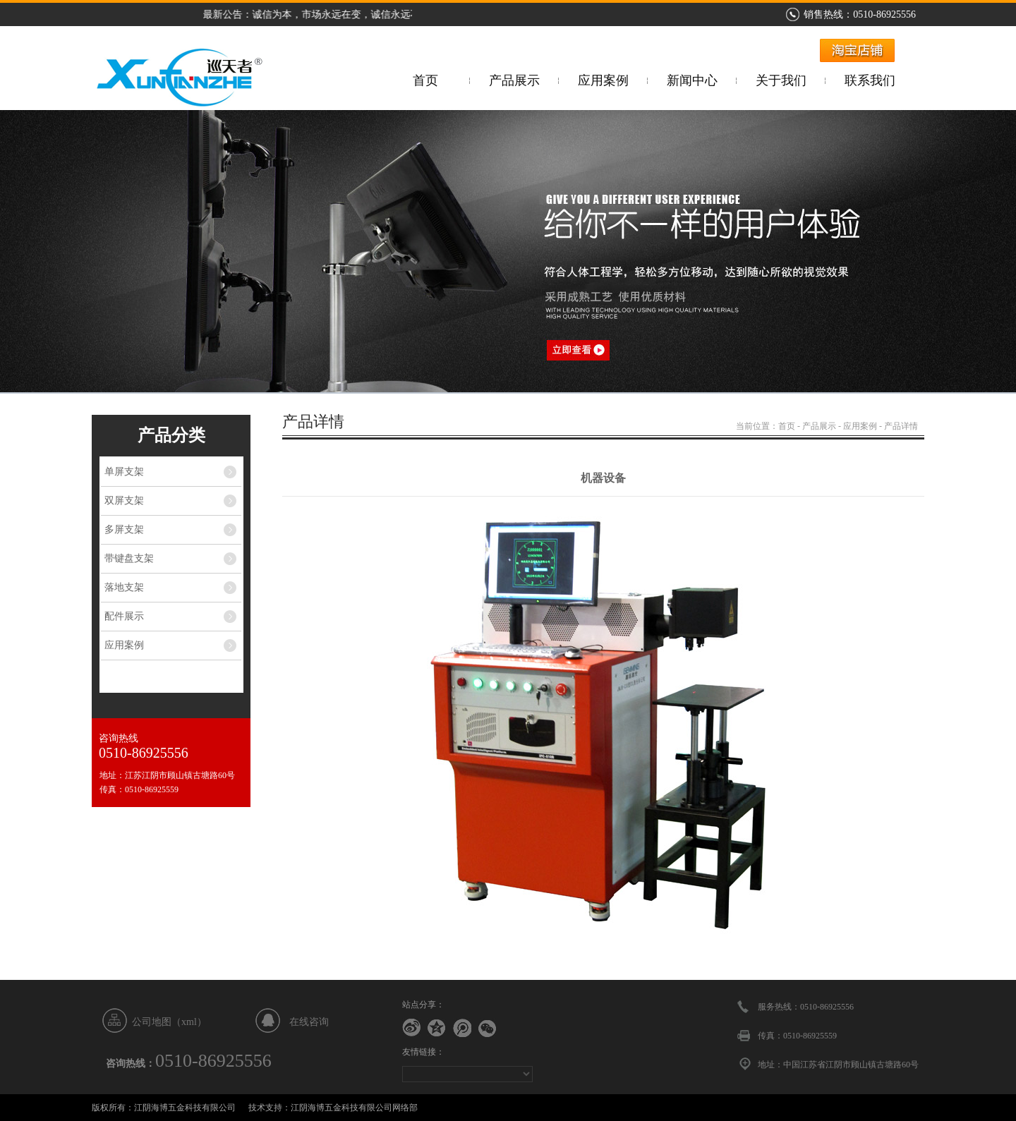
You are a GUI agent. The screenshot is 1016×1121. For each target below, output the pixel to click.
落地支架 (124, 587)
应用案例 (603, 80)
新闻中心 (692, 80)
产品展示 (514, 80)
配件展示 (124, 616)
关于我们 (781, 80)
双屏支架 (124, 500)
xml (189, 1022)
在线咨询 (309, 1022)
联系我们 (870, 80)
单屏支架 (124, 471)
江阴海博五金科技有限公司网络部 (354, 1108)
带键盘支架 (129, 558)
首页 (425, 80)
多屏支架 (124, 529)
